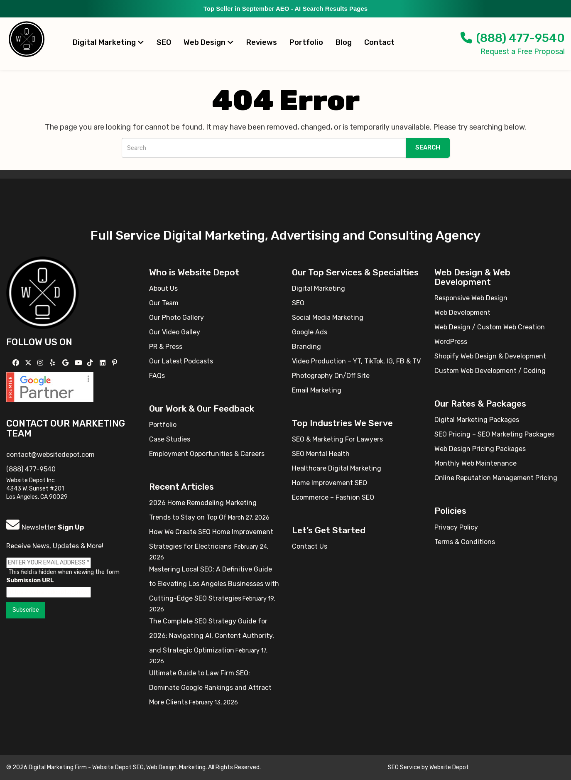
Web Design (209, 42)
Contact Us (309, 546)
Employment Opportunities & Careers (207, 454)
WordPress (450, 342)
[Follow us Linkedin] (104, 363)
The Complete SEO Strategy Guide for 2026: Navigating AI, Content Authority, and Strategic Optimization (211, 635)
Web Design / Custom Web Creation (489, 327)
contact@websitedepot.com (50, 455)
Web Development (462, 312)
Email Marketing (316, 390)
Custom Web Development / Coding (490, 371)
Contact (379, 42)
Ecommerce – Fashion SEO (333, 497)
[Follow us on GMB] (66, 363)
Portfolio (306, 42)
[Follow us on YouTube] (79, 363)
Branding (306, 347)
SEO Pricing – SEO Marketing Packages (494, 434)
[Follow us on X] (29, 363)
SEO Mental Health (321, 454)
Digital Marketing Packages (476, 420)
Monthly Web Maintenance (475, 463)
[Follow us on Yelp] (53, 363)
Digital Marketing (108, 42)
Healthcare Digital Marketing (336, 468)
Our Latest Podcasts (181, 361)
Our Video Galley (174, 332)
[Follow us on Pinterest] (115, 363)
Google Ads (309, 332)
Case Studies (169, 439)
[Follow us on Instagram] (41, 363)
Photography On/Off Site (331, 376)
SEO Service (404, 767)
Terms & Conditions (464, 542)
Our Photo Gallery (176, 317)
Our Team (164, 303)
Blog (344, 42)
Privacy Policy (456, 527)
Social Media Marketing (327, 317)
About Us (163, 288)
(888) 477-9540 (513, 38)
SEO (164, 42)
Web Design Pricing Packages (480, 449)
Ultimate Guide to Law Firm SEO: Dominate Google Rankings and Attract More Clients (210, 687)
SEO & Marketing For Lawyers (337, 439)
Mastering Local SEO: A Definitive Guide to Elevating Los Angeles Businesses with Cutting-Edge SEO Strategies (214, 583)
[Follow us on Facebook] (16, 363)
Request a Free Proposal (522, 51)
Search (427, 147)
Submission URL (30, 580)
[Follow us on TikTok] (91, 363)
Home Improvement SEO (329, 483)
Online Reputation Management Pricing (495, 478)
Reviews (261, 42)
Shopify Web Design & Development (490, 356)
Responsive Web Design (470, 298)
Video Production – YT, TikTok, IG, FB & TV (356, 361)
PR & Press (165, 347)
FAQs (157, 376)
